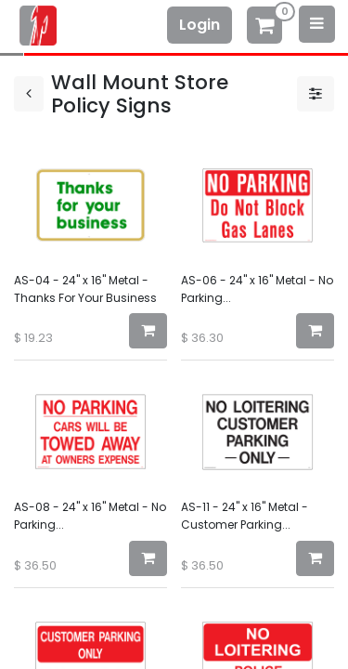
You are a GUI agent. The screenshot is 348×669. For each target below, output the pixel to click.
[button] (148, 330)
